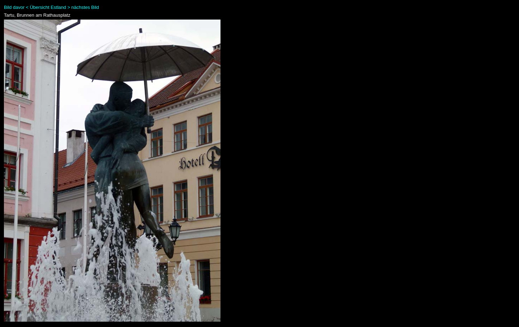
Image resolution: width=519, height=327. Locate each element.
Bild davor (14, 7)
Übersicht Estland (48, 7)
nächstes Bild (85, 7)
